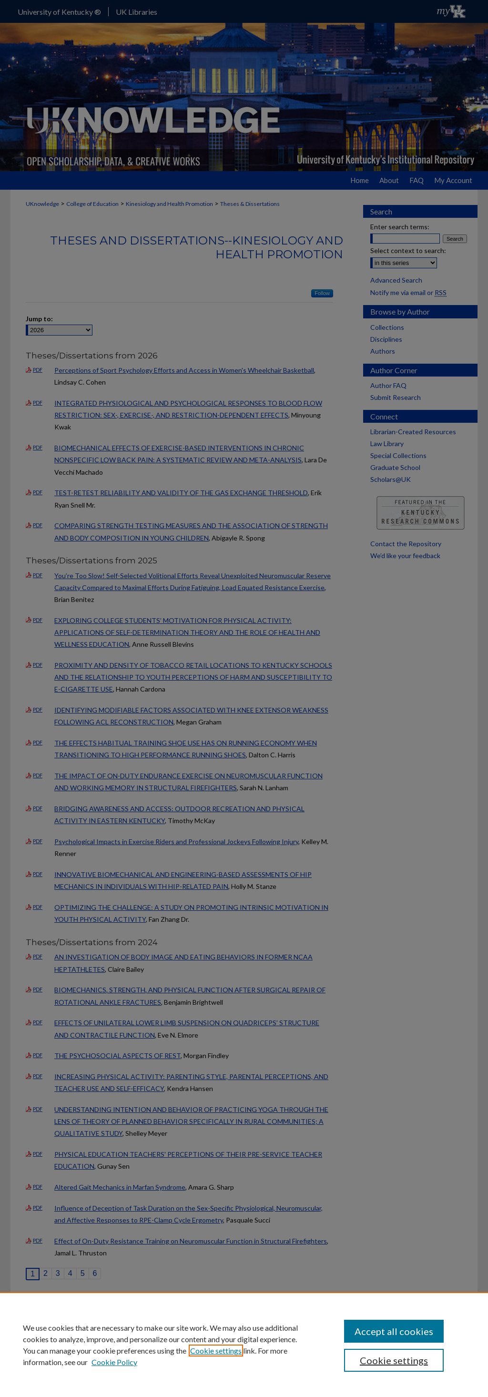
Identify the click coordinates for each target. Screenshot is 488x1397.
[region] (244, 1344)
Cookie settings (216, 1350)
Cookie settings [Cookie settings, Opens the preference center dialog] (394, 1360)
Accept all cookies (394, 1331)
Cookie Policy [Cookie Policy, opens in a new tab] (114, 1361)
